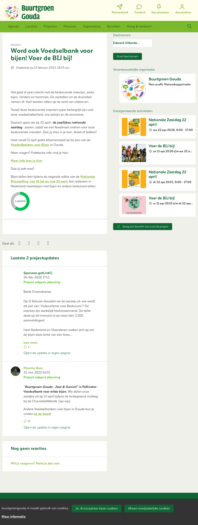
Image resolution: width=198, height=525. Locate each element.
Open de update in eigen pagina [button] (47, 353)
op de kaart (42, 414)
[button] (13, 26)
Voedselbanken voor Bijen (30, 145)
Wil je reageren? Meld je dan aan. (35, 463)
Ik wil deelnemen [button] (127, 56)
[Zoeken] (189, 26)
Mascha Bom (33, 368)
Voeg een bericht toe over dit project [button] (142, 226)
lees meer (30, 343)
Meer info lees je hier (26, 161)
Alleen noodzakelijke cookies (149, 508)
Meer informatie (14, 517)
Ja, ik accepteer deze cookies (96, 508)
